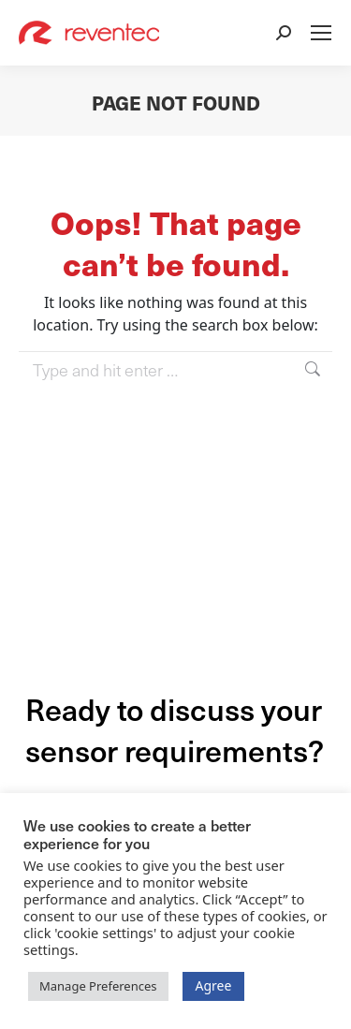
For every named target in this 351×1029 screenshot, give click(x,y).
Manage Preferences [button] (98, 986)
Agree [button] (214, 985)
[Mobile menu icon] (321, 33)
